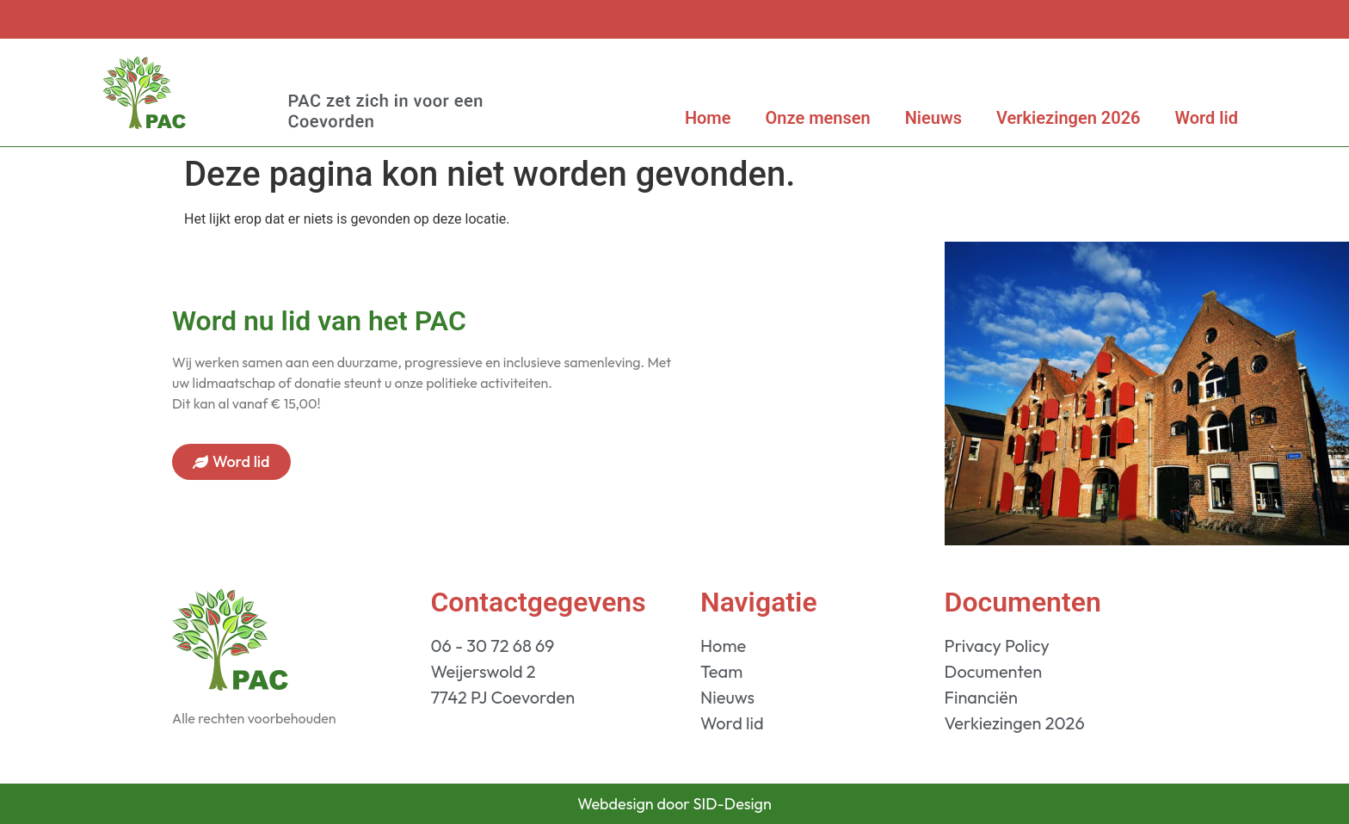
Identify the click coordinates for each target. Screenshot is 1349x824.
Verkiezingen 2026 (1068, 118)
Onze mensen (818, 118)
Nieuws (933, 118)
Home (708, 118)
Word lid (1206, 118)
